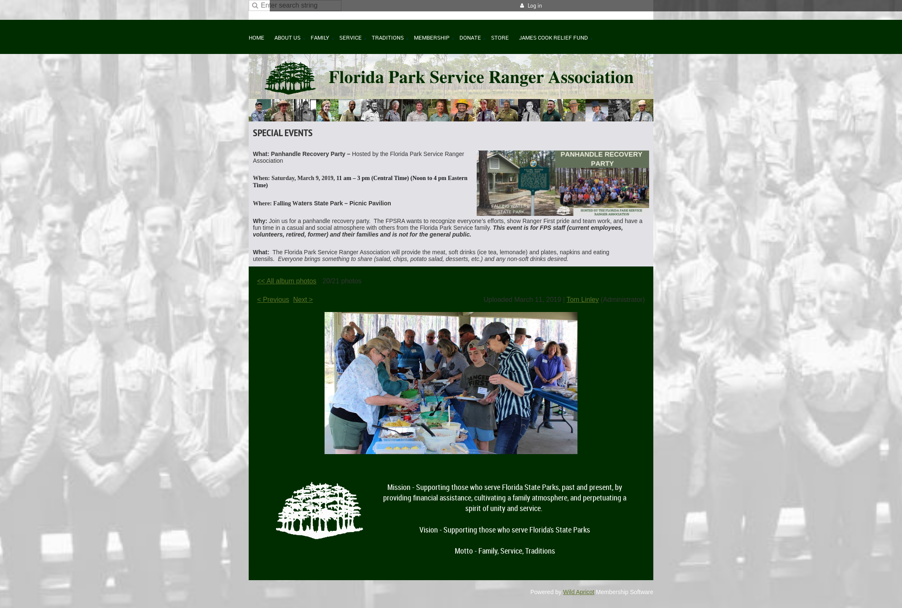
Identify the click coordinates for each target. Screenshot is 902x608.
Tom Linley (582, 299)
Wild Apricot (578, 592)
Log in (535, 5)
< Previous (273, 299)
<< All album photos (287, 281)
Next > (303, 299)
